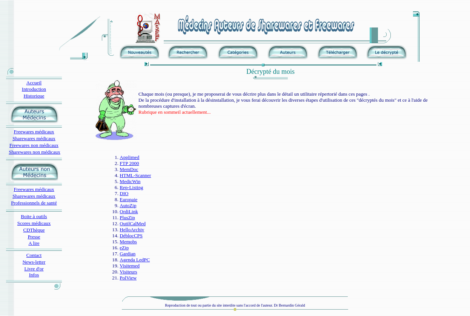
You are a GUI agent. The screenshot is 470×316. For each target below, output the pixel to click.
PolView (128, 278)
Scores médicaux (34, 223)
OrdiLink (129, 211)
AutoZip (128, 205)
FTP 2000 (129, 163)
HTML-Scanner (135, 175)
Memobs (128, 241)
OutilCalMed (133, 223)
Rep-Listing (131, 187)
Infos (34, 275)
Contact (33, 255)
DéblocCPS (131, 235)
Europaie (128, 199)
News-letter (34, 262)
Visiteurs (128, 272)
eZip (124, 247)
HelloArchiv (132, 229)
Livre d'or (33, 269)
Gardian (127, 253)
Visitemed (130, 266)
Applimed (129, 157)
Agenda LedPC (135, 260)
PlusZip (127, 217)
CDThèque (34, 230)
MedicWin (130, 181)
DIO (124, 193)
